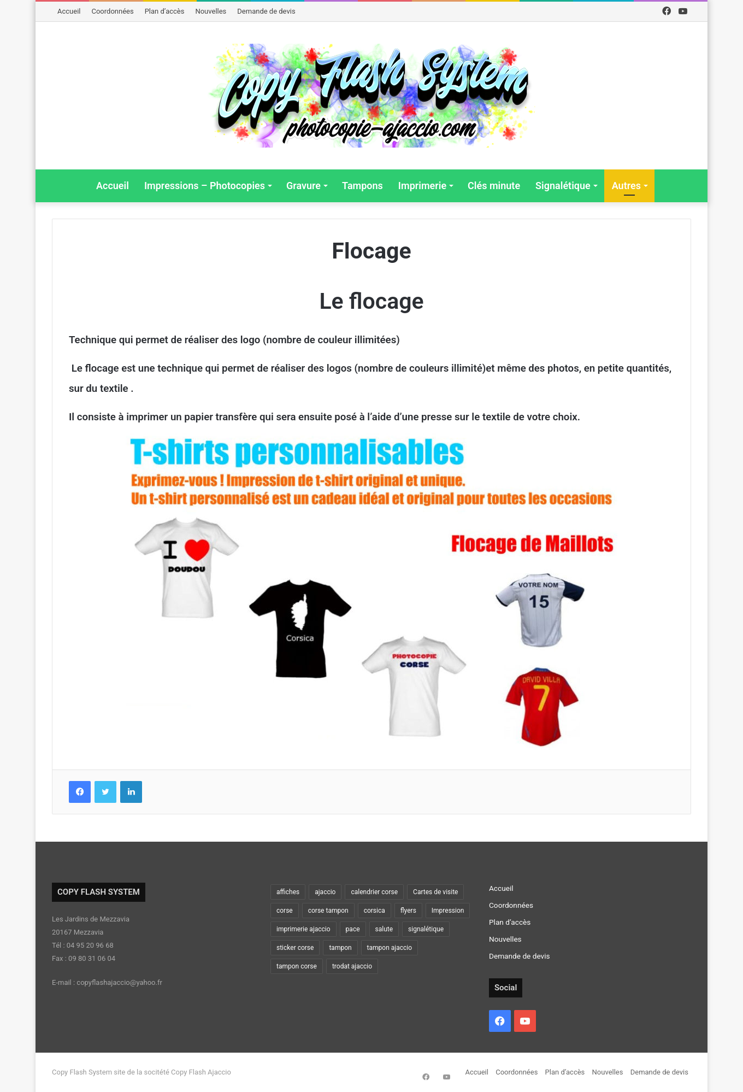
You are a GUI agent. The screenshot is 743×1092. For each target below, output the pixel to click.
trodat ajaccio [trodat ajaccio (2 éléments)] (352, 966)
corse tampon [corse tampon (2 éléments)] (328, 910)
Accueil (68, 11)
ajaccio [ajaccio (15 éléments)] (325, 892)
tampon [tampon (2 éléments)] (340, 948)
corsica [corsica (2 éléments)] (374, 910)
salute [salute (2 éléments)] (384, 929)
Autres (626, 185)
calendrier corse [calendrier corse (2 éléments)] (374, 892)
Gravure (303, 185)
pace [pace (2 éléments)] (353, 929)
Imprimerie (422, 185)
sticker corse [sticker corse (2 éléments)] (295, 948)
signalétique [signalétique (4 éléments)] (426, 929)
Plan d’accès (165, 11)
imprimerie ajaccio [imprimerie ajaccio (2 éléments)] (303, 929)
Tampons (362, 185)
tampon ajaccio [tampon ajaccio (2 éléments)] (389, 948)
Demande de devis (266, 11)
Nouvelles (210, 11)
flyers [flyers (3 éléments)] (408, 910)
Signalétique (563, 185)
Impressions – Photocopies (204, 185)
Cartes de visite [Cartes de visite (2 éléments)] (435, 892)
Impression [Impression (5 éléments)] (448, 910)
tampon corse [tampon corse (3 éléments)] (296, 966)
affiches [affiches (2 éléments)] (287, 892)
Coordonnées (112, 11)
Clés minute (494, 185)
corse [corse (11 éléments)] (284, 910)
